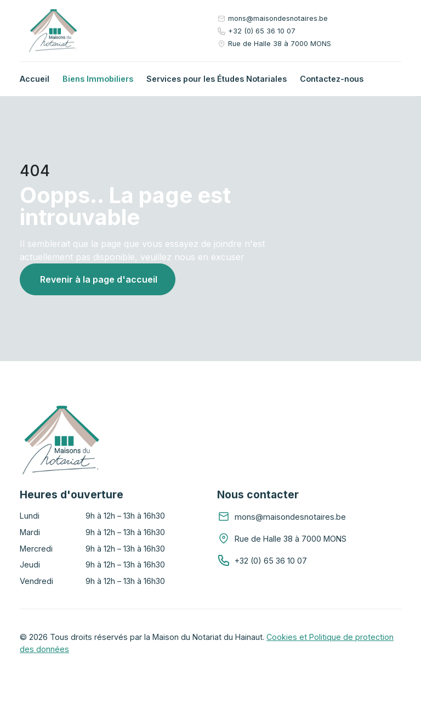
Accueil (34, 78)
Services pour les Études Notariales (216, 78)
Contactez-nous (331, 78)
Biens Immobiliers (97, 78)
